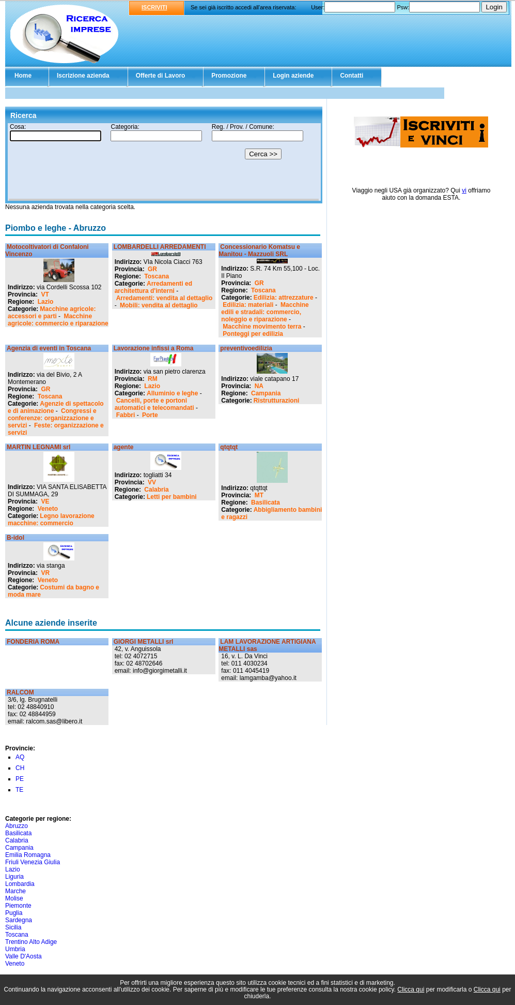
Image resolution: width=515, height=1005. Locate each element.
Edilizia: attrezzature (284, 297)
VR (45, 573)
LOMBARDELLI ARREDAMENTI (160, 246)
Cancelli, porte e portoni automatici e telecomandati (154, 404)
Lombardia (20, 884)
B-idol (15, 537)
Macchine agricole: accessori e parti (52, 312)
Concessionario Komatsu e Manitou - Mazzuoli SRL (259, 250)
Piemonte (18, 905)
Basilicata (265, 502)
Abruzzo (16, 826)
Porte (150, 415)
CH (19, 768)
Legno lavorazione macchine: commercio (51, 519)
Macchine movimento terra (262, 326)
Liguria (14, 876)
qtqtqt (229, 447)
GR (152, 269)
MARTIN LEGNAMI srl (38, 447)
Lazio (46, 301)
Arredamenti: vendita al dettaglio (164, 298)
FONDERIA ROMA (33, 641)
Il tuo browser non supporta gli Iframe (164, 162)
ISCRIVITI (154, 7)
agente (124, 447)
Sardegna (18, 920)
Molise (14, 898)
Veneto (48, 508)
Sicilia (13, 927)
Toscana (156, 276)
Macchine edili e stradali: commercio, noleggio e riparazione (264, 312)
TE (19, 789)
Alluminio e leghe (172, 393)
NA (259, 386)
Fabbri (125, 415)
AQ (19, 757)
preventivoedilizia (246, 348)
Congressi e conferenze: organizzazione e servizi (52, 418)
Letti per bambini (172, 496)
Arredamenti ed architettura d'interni (153, 287)
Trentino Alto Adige (31, 941)
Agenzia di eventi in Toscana (49, 348)
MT (259, 495)
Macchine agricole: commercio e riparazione (58, 320)
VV (152, 482)
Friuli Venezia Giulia (32, 862)
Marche (15, 891)
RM (153, 378)
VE (45, 501)
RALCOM (20, 692)
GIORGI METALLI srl (144, 641)
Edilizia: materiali (248, 304)
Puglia (13, 913)
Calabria (156, 489)
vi (464, 190)
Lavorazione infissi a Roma (154, 348)
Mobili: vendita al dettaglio (159, 305)
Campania (265, 393)
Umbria (15, 949)
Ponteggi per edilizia (253, 333)
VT (45, 294)
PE (19, 778)
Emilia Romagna (28, 855)
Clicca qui (410, 989)
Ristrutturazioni (277, 400)
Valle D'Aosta (23, 956)
